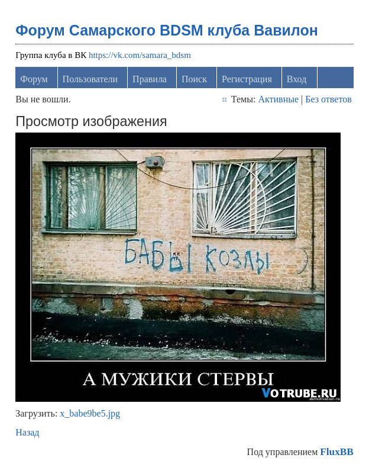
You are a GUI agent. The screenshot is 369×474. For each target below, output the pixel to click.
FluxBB (336, 451)
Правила (149, 79)
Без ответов (328, 99)
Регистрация (247, 79)
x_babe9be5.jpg (90, 413)
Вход (297, 79)
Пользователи (90, 79)
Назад (27, 432)
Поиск (194, 79)
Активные (278, 99)
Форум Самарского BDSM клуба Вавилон (166, 30)
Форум (33, 79)
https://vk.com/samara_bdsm (140, 55)
